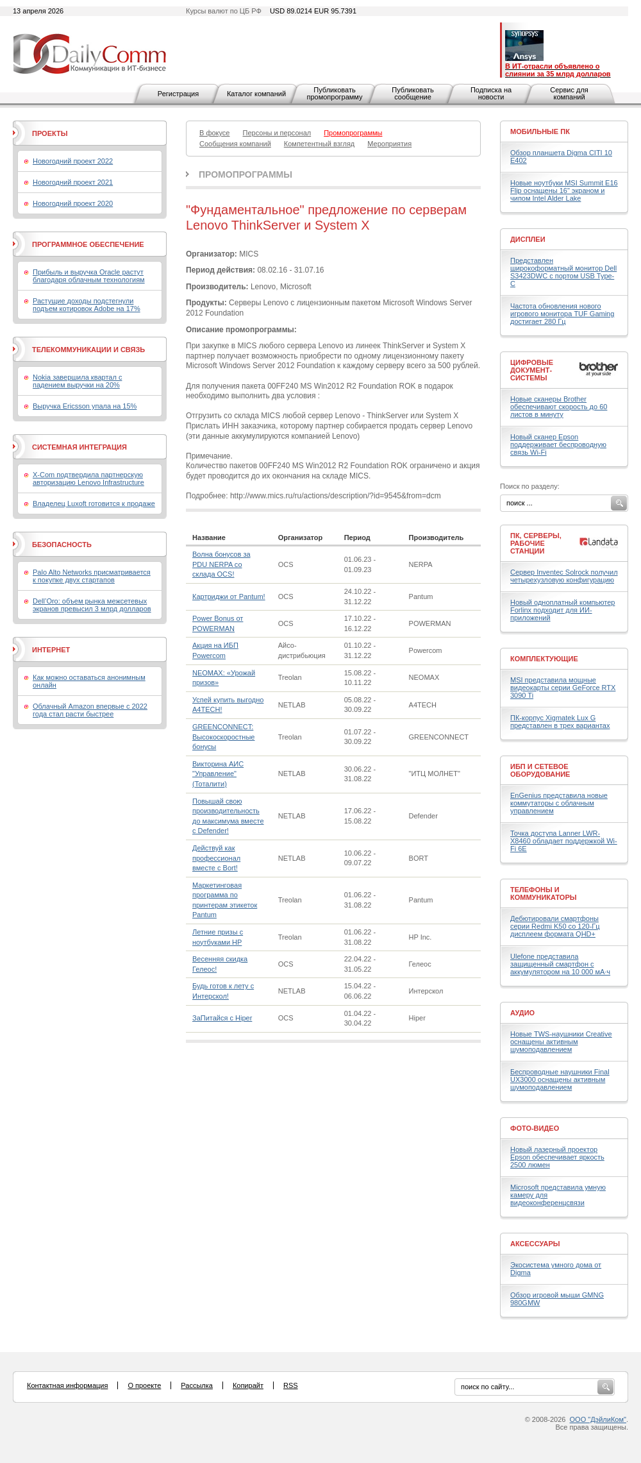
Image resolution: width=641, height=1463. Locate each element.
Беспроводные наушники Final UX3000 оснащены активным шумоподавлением (560, 1079)
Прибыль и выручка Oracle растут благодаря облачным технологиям (89, 275)
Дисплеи (527, 239)
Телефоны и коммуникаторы (543, 893)
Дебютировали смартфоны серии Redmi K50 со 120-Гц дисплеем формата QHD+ (555, 926)
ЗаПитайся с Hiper (222, 1018)
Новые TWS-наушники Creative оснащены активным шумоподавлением (561, 1041)
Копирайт (248, 1385)
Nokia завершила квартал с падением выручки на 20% (77, 381)
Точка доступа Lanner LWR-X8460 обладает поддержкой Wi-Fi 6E (563, 840)
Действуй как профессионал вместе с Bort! (216, 858)
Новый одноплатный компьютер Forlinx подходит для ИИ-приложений (562, 610)
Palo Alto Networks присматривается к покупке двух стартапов (92, 576)
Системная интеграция (79, 447)
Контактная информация (67, 1385)
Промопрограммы (245, 174)
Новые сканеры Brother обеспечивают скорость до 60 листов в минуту (558, 406)
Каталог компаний (256, 93)
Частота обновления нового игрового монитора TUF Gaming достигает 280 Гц (562, 313)
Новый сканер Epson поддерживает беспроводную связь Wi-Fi (558, 444)
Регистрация (178, 93)
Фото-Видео (534, 1128)
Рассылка (197, 1385)
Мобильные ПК (540, 131)
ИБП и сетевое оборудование (540, 770)
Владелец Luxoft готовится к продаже (94, 503)
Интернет (51, 650)
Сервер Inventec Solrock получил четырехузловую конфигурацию (564, 576)
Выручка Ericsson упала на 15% (85, 406)
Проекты (49, 133)
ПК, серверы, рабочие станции (536, 543)
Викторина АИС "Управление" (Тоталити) (218, 774)
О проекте (144, 1385)
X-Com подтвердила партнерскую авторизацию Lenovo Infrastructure (88, 478)
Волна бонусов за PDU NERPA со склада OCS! (221, 564)
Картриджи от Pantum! (228, 596)
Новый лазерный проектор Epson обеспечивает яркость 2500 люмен (557, 1157)
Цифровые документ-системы (531, 370)
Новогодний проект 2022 (73, 161)
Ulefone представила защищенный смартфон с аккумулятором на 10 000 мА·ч (560, 964)
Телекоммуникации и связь (88, 349)
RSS (290, 1385)
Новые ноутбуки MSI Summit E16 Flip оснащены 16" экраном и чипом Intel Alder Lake (564, 190)
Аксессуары (535, 1243)
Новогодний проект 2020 (73, 203)
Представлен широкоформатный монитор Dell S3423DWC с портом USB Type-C (563, 272)
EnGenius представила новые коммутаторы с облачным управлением (559, 803)
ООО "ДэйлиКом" (598, 1419)
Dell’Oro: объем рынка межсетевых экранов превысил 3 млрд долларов (92, 605)
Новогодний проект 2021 (73, 182)
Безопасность (62, 544)
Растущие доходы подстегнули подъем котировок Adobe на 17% (86, 304)
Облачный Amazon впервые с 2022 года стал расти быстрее (90, 710)
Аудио (522, 1013)
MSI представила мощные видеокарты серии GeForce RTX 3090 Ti (562, 687)
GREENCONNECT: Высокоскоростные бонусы (223, 736)
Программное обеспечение (88, 244)
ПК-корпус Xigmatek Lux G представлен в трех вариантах (560, 721)
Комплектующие (544, 659)
